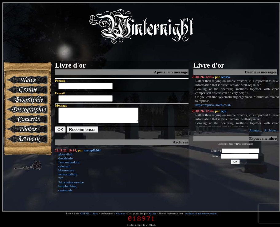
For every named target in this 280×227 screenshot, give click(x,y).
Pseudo (60, 80)
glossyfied (65, 157)
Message (61, 105)
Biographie (27, 99)
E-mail (60, 93)
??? (60, 181)
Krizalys (120, 213)
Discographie (27, 109)
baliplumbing (67, 189)
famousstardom (68, 165)
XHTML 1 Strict (89, 213)
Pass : (235, 156)
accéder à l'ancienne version (201, 213)
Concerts (27, 119)
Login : (235, 150)
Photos (27, 129)
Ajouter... (255, 130)
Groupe (27, 90)
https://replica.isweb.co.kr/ (213, 105)
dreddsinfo (65, 161)
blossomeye (66, 173)
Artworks (27, 139)
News (27, 80)
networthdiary (67, 177)
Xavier (152, 213)
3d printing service (71, 185)
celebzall (64, 169)
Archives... (271, 130)
